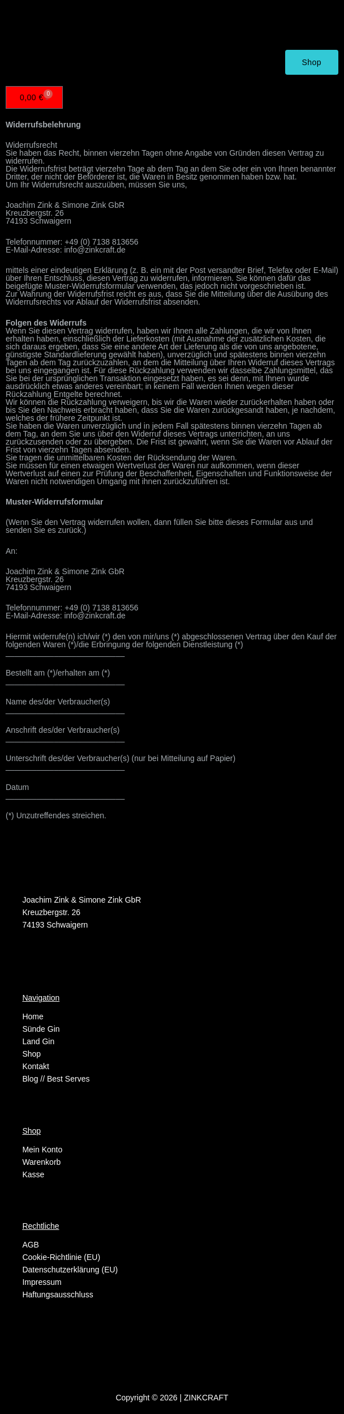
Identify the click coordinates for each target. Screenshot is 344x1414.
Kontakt (35, 1066)
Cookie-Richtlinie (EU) (61, 1257)
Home (32, 1016)
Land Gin (38, 1041)
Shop (31, 1054)
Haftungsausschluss (57, 1294)
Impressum (41, 1282)
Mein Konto (42, 1150)
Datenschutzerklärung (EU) (70, 1270)
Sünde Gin (40, 1029)
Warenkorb (41, 1162)
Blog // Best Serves (55, 1079)
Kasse (33, 1174)
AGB (30, 1245)
